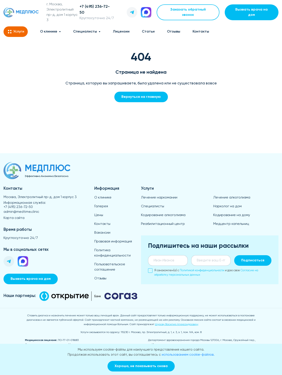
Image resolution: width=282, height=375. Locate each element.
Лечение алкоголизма (231, 197)
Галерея (101, 206)
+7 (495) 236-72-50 (18, 207)
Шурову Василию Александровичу (176, 324)
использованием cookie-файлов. (188, 354)
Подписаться (252, 260)
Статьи (148, 31)
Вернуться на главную (141, 97)
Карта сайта (14, 218)
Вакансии (102, 233)
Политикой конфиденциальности (202, 270)
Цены (98, 215)
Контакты (201, 31)
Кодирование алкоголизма (163, 215)
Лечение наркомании (159, 197)
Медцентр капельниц (231, 224)
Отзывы (173, 31)
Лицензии (121, 31)
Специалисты (85, 31)
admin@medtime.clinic (21, 211)
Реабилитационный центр (163, 224)
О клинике (48, 31)
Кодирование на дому (231, 215)
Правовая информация (113, 241)
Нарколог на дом (227, 206)
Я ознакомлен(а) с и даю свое (203, 272)
